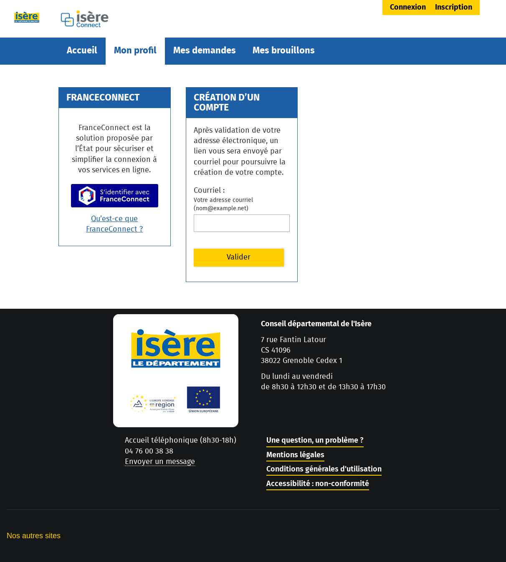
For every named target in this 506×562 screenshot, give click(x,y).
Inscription (453, 7)
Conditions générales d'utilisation (324, 469)
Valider (238, 257)
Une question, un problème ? (315, 440)
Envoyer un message (160, 462)
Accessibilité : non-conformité (317, 484)
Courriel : (209, 190)
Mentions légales (295, 455)
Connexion (408, 7)
